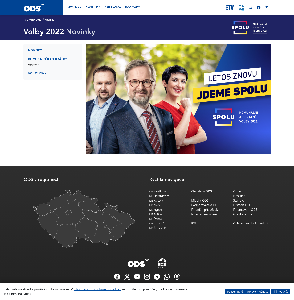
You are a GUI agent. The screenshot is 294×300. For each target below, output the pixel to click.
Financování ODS (245, 210)
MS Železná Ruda (160, 228)
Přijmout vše (280, 291)
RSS (194, 223)
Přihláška (112, 7)
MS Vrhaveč (156, 223)
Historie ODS (242, 205)
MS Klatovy (156, 200)
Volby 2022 (35, 19)
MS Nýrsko (156, 210)
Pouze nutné (235, 291)
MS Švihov (155, 219)
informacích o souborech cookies (97, 289)
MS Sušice (155, 214)
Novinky (74, 7)
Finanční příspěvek (204, 210)
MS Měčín (155, 205)
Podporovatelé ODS (205, 205)
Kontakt (132, 7)
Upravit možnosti (257, 291)
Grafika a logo (243, 214)
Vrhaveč (33, 65)
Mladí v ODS (200, 200)
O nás (237, 191)
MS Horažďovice (159, 196)
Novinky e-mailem (204, 214)
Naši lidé (93, 7)
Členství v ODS (201, 191)
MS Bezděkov (157, 191)
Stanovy (238, 200)
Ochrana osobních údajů (250, 223)
